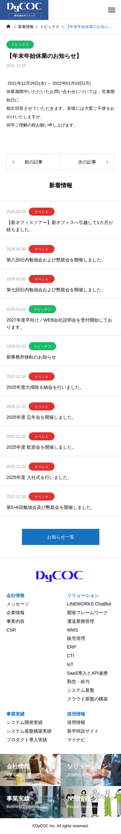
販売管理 (76, 638)
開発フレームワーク (87, 612)
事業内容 (15, 621)
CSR (11, 630)
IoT (70, 664)
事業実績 (15, 714)
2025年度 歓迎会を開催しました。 (41, 447)
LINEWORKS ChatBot (89, 603)
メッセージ (17, 603)
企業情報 (15, 612)
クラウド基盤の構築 (87, 698)
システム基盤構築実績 (29, 731)
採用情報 (76, 714)
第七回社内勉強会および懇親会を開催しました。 (56, 289)
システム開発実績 (24, 722)
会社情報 (15, 595)
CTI (70, 655)
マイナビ (76, 739)
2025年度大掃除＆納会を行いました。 (45, 387)
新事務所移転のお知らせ (31, 357)
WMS (72, 630)
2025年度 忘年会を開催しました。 (41, 417)
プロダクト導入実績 (26, 739)
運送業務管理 (80, 621)
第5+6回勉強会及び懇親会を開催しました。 (51, 507)
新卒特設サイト (83, 731)
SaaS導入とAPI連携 (87, 673)
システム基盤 (80, 690)
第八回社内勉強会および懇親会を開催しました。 (56, 259)
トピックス (20, 44)
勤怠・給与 (78, 681)
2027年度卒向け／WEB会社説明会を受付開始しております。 (59, 323)
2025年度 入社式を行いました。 (39, 477)
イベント (42, 212)
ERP (71, 647)
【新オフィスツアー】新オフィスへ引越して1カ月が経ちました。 (59, 226)
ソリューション (83, 595)
